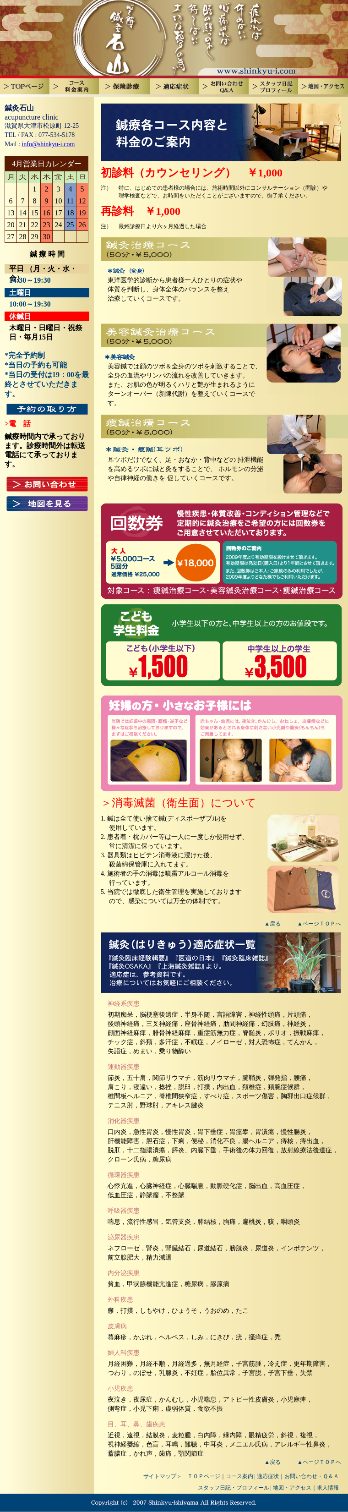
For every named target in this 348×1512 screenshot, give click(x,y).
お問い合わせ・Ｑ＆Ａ (311, 1476)
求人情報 (328, 1488)
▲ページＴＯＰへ (319, 923)
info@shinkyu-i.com (48, 144)
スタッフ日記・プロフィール (233, 1488)
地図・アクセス (292, 1488)
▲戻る (272, 923)
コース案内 (239, 1476)
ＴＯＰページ (203, 1476)
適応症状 (268, 1476)
